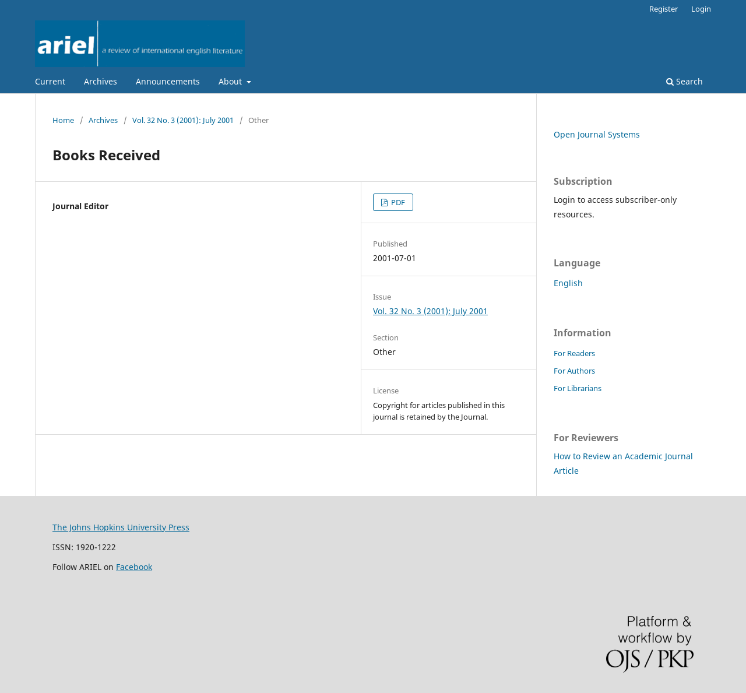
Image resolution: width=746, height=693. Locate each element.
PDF (397, 202)
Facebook (134, 566)
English (568, 283)
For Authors (574, 370)
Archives (100, 81)
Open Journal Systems (597, 134)
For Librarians (577, 388)
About (231, 81)
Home (63, 120)
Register (663, 8)
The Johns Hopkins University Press (120, 527)
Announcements (168, 81)
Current (50, 81)
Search (684, 81)
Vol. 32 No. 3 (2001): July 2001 (183, 120)
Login (701, 8)
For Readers (574, 353)
